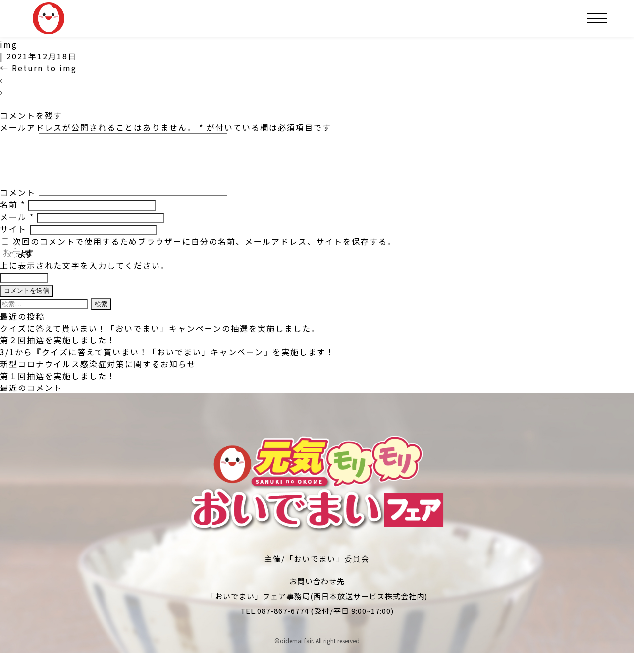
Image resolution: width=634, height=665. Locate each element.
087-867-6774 (283, 622)
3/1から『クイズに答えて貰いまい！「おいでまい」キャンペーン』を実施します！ (167, 364)
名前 (12, 216)
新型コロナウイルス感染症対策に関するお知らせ (98, 376)
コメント (18, 204)
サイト (13, 241)
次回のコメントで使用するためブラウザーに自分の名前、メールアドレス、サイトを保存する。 (204, 253)
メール (17, 228)
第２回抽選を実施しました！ (58, 352)
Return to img (38, 68)
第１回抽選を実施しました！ (58, 387)
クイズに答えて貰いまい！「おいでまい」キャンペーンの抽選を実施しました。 (160, 340)
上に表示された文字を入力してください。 (84, 277)
